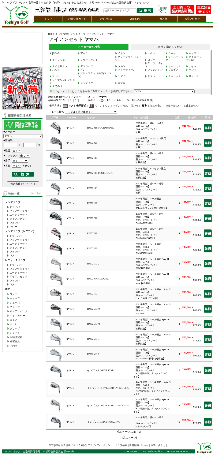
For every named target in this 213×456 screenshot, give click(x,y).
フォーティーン (125, 69)
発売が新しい (173, 105)
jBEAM (55, 53)
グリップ (15, 328)
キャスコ (192, 53)
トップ (48, 18)
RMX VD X (93, 354)
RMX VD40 (93, 308)
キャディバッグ (18, 311)
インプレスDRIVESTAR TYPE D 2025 (108, 387)
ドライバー (16, 207)
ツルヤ (120, 66)
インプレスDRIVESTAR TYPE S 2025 (107, 405)
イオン (120, 53)
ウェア (13, 294)
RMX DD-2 (93, 263)
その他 (13, 345)
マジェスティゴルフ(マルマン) (95, 75)
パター (13, 226)
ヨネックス (173, 76)
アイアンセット (18, 218)
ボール (13, 324)
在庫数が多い (191, 105)
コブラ (150, 59)
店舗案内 (135, 18)
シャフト (15, 332)
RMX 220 (92, 248)
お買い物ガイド (77, 18)
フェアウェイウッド (21, 211)
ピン (81, 69)
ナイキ (191, 66)
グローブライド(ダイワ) (128, 58)
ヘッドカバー (17, 315)
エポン (150, 53)
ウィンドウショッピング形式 (111, 105)
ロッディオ (85, 82)
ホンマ (191, 69)
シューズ (15, 302)
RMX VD (92, 293)
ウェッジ (15, 222)
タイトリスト (58, 66)
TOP (50, 34)
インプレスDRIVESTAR (100, 370)
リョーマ (192, 76)
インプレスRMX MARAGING (103, 421)
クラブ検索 (106, 18)
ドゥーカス (173, 66)
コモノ (13, 319)
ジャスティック (174, 58)
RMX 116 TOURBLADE (100, 172)
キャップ (15, 298)
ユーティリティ (18, 214)
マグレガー (57, 76)
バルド (55, 69)
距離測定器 (16, 337)
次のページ (94, 100)
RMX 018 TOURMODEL (100, 127)
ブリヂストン (154, 69)
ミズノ (120, 76)
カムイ (171, 53)
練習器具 (15, 341)
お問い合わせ (192, 18)
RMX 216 (92, 218)
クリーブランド (88, 59)
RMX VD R (93, 338)
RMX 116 (92, 157)
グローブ (15, 306)
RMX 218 (92, 233)
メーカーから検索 (89, 46)
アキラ (83, 53)
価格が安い (156, 105)
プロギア (172, 69)
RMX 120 (92, 203)
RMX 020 (92, 142)
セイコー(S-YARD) (194, 58)
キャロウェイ (58, 59)
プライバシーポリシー (100, 445)
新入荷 (163, 18)
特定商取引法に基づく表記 (70, 445)
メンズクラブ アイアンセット (87, 34)
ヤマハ (110, 34)
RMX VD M (93, 323)
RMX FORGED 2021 (98, 278)
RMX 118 (92, 188)
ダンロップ (85, 66)
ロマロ (120, 82)
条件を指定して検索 (170, 46)
